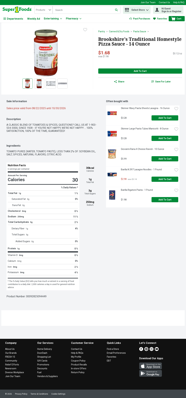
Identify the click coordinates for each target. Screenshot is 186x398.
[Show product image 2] (39, 83)
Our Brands (11, 353)
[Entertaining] (53, 18)
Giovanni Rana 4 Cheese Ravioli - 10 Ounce (142, 149)
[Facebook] (141, 350)
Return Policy (78, 372)
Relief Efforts (12, 364)
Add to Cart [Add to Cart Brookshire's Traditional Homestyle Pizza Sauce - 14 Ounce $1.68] (140, 71)
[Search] (86, 10)
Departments (13, 18)
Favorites (111, 357)
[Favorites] (160, 18)
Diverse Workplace (14, 372)
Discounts (42, 368)
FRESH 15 (10, 357)
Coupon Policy (78, 360)
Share (119, 81)
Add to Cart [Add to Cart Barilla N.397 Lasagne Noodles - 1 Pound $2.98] (164, 179)
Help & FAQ (178, 2)
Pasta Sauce (139, 31)
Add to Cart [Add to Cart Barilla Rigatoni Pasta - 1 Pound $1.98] (164, 199)
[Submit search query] (116, 9)
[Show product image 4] (62, 83)
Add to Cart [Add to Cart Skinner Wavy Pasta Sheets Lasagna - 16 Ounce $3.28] (164, 118)
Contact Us (164, 2)
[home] (18, 9)
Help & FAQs (77, 353)
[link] (140, 18)
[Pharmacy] (73, 18)
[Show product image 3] (51, 83)
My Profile (76, 357)
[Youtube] (157, 350)
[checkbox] (85, 30)
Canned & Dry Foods (119, 31)
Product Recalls (79, 364)
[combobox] (43, 10)
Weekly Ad (33, 18)
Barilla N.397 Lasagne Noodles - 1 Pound (141, 169)
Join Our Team (148, 2)
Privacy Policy (21, 394)
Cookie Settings (58, 394)
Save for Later (161, 81)
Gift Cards (42, 360)
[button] (147, 9)
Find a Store (113, 349)
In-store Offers (78, 368)
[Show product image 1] (28, 83)
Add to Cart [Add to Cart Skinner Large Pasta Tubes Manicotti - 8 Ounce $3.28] (164, 138)
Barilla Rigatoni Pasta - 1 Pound (137, 190)
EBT (109, 360)
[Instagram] (151, 350)
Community (11, 360)
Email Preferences (116, 353)
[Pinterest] (146, 350)
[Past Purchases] (140, 18)
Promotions (43, 364)
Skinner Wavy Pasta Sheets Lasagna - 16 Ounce (145, 108)
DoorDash (42, 353)
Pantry (101, 31)
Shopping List (44, 357)
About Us (10, 349)
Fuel (39, 372)
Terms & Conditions (39, 394)
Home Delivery (44, 349)
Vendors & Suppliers (47, 376)
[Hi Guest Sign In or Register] (168, 10)
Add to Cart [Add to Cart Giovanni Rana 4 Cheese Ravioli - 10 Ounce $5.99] (164, 158)
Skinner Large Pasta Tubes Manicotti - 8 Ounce (145, 128)
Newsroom (10, 368)
